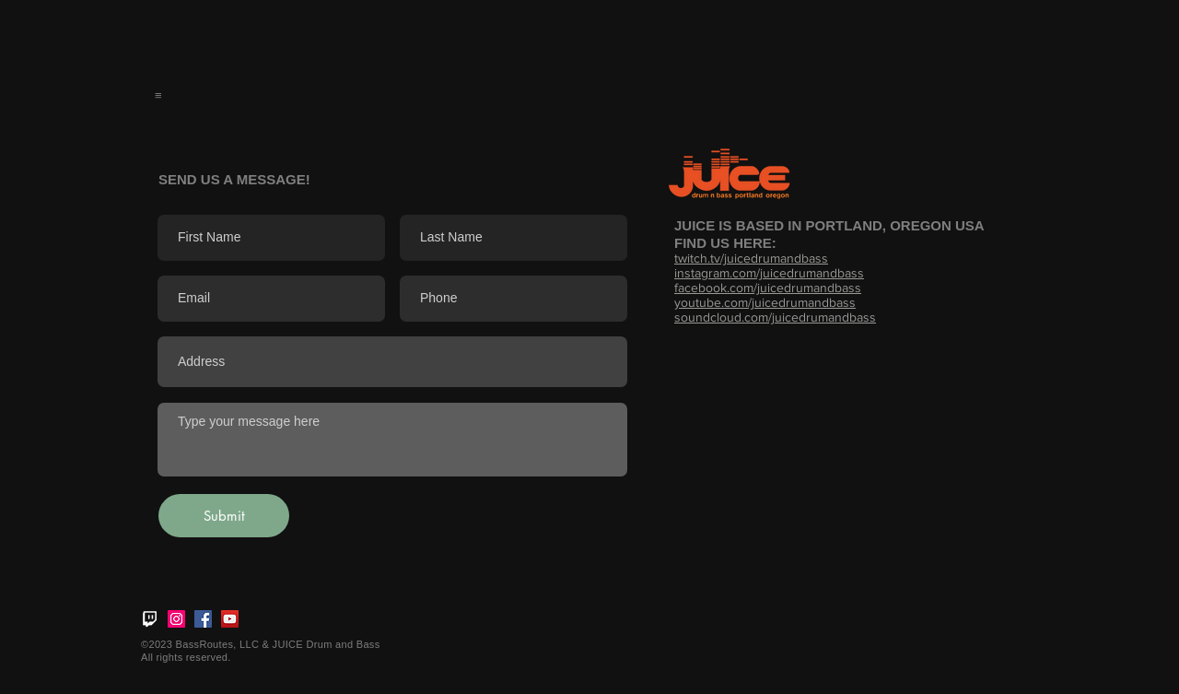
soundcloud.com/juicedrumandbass (775, 317)
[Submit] (223, 515)
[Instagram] (176, 619)
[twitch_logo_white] (149, 619)
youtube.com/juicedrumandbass (765, 302)
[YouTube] (230, 619)
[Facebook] (203, 619)
